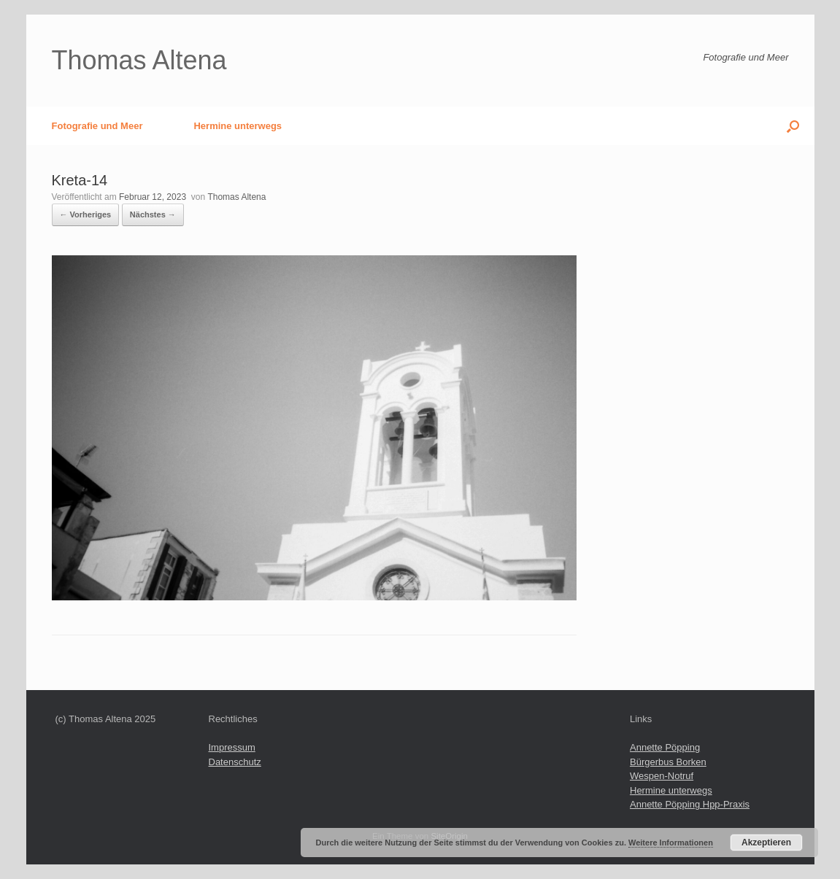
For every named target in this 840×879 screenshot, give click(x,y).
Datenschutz (235, 761)
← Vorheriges (86, 214)
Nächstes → (153, 214)
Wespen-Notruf (661, 775)
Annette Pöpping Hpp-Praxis (690, 804)
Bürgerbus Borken (668, 761)
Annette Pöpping (665, 747)
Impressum (232, 747)
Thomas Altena (236, 197)
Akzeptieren (766, 842)
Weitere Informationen (670, 842)
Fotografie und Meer (97, 125)
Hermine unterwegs (237, 125)
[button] (792, 126)
